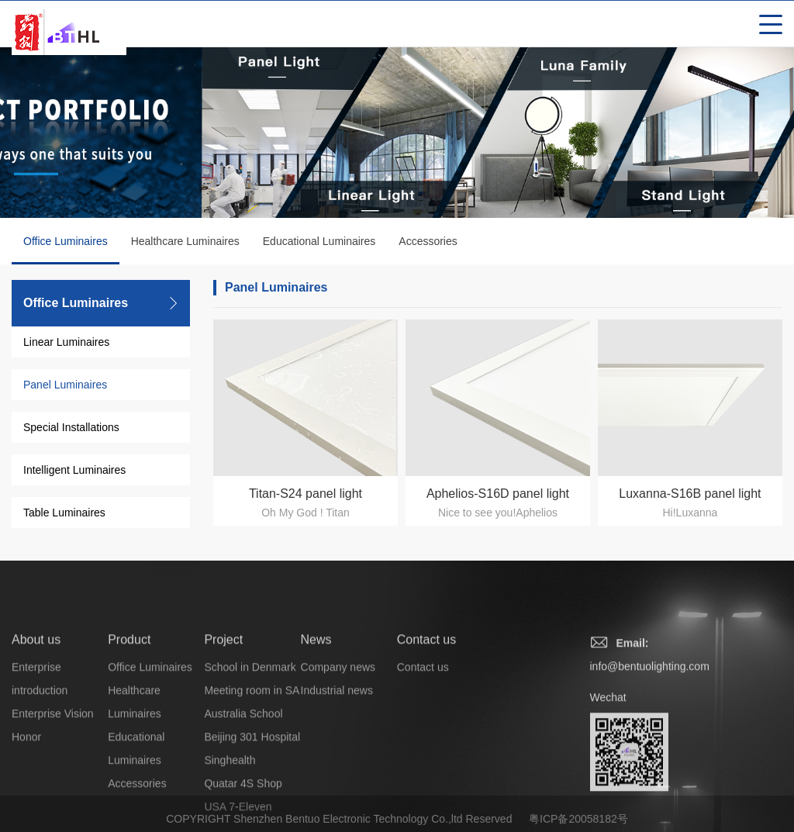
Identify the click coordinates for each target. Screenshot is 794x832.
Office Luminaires (65, 249)
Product (129, 693)
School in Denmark (249, 721)
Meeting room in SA (251, 744)
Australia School (243, 767)
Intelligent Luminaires (74, 470)
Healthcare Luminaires (185, 241)
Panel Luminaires (65, 384)
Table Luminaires (64, 512)
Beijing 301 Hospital (252, 791)
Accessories (428, 241)
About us (36, 693)
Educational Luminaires (319, 241)
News (316, 693)
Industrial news (337, 744)
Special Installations (71, 427)
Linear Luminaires (66, 342)
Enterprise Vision (53, 767)
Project (223, 693)
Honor (26, 791)
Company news (338, 721)
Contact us (426, 693)
